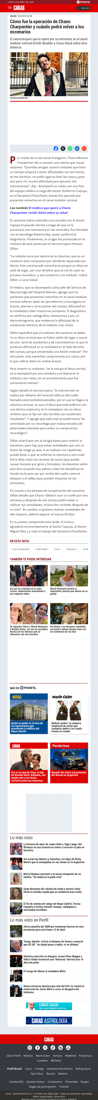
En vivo (83, 8)
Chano (57, 549)
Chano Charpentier (20, 549)
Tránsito (64, 1086)
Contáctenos (55, 1081)
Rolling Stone (83, 1068)
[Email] (84, 148)
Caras (28, 1068)
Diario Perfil (13, 1055)
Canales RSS (16, 1081)
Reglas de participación (42, 1086)
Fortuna (57, 1055)
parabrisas (69, 746)
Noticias (28, 1055)
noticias (29, 697)
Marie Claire (43, 1055)
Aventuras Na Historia (60, 1068)
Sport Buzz (37, 1073)
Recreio (50, 1073)
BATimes (56, 1060)
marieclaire (69, 697)
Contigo (39, 1068)
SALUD (13, 16)
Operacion (71, 549)
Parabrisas (85, 1055)
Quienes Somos (35, 1081)
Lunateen (42, 1060)
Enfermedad (41, 549)
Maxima (62, 1073)
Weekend (70, 1055)
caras (29, 746)
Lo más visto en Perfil (29, 920)
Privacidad (71, 1081)
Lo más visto (21, 837)
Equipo (85, 1081)
